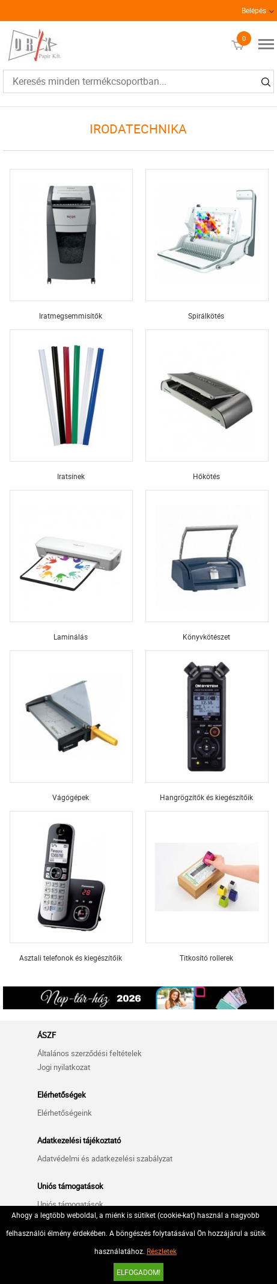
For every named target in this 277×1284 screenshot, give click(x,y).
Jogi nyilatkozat (63, 1067)
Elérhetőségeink (64, 1112)
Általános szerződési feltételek (89, 1053)
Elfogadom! (138, 1272)
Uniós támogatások (70, 1204)
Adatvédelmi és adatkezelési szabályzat (104, 1158)
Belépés (254, 10)
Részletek (162, 1251)
